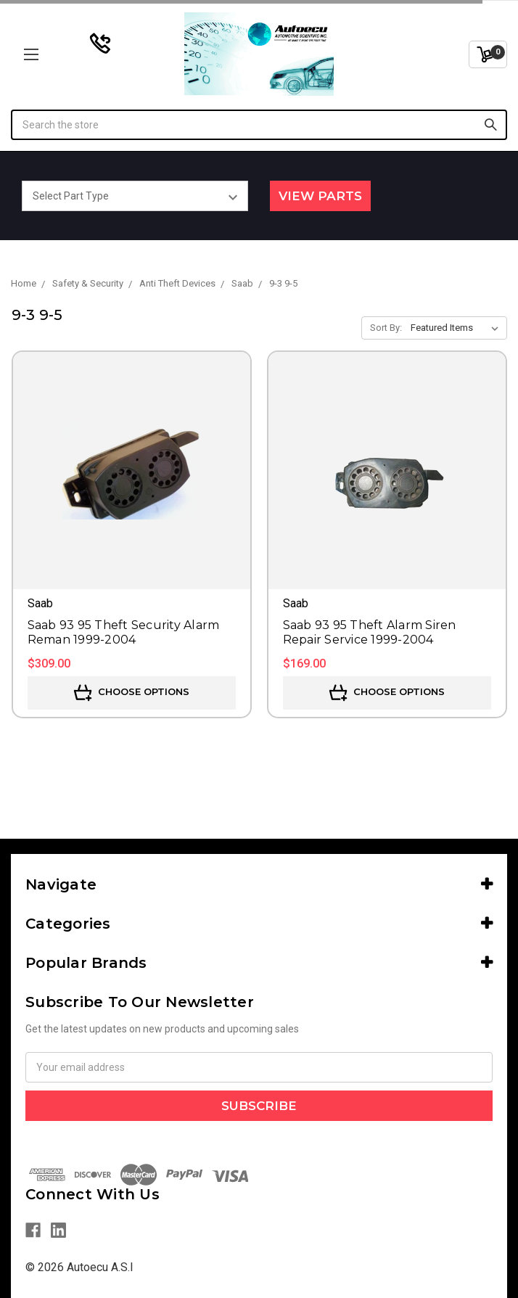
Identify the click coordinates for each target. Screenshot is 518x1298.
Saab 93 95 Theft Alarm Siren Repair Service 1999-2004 (369, 632)
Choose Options (131, 693)
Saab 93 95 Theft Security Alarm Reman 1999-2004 (124, 632)
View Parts (320, 196)
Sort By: (386, 327)
